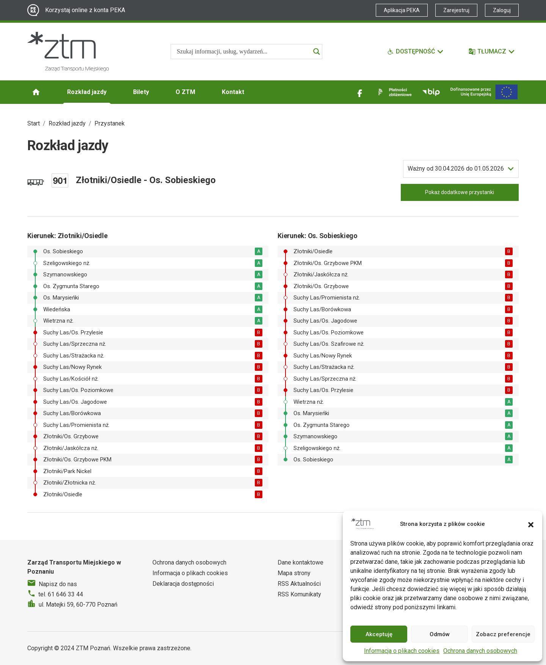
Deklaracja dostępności (183, 583)
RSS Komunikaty (299, 594)
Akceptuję (379, 634)
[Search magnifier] (316, 51)
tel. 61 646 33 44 (60, 594)
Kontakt (233, 92)
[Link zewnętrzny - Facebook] (360, 92)
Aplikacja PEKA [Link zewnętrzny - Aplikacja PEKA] (402, 10)
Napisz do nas (58, 584)
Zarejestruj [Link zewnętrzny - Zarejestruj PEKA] (456, 10)
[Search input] (243, 51)
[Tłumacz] (492, 51)
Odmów (440, 634)
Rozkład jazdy (87, 92)
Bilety (141, 92)
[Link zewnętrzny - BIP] (431, 92)
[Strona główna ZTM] (68, 51)
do (456, 168)
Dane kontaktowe (300, 562)
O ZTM (185, 92)
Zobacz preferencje (503, 634)
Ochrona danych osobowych (480, 650)
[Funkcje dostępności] (415, 51)
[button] (531, 524)
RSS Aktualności (299, 583)
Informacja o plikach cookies (401, 650)
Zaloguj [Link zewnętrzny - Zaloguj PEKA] (502, 10)
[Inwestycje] (484, 92)
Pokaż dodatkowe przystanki (459, 192)
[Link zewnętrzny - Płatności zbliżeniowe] (393, 92)
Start (33, 123)
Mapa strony (294, 573)
